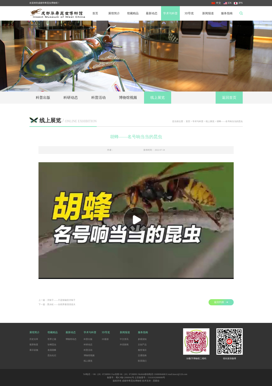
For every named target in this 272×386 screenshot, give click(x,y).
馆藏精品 (133, 13)
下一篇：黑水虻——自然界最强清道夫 (56, 304)
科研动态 (70, 97)
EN (228, 3)
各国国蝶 (52, 350)
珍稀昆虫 (52, 344)
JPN (238, 3)
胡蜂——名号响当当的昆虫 (230, 121)
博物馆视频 (128, 97)
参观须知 (142, 339)
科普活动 (98, 97)
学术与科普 (170, 13)
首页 (95, 13)
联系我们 (142, 361)
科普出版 (43, 97)
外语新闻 (124, 344)
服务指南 (227, 13)
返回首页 (229, 97)
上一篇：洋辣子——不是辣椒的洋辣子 (56, 300)
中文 (216, 3)
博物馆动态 (71, 339)
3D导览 (189, 13)
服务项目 (142, 350)
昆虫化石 (52, 355)
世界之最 (52, 339)
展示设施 (33, 350)
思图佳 (156, 380)
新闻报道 (208, 13)
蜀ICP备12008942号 (125, 377)
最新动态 (151, 13)
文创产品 (142, 344)
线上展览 (157, 97)
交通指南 (142, 355)
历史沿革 (33, 339)
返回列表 (221, 302)
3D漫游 (105, 339)
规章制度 (33, 344)
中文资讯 (124, 339)
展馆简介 (114, 13)
